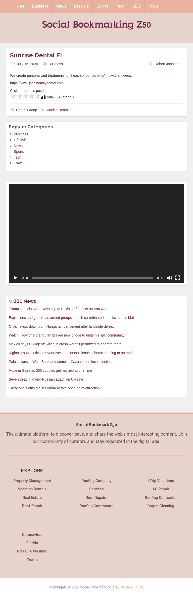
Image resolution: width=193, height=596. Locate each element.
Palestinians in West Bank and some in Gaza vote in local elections (61, 362)
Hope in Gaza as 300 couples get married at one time (50, 370)
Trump (32, 559)
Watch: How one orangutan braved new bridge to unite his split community (66, 335)
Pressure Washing (32, 551)
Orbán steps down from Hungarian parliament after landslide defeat (61, 326)
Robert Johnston (167, 64)
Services (96, 489)
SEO (136, 6)
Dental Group (26, 110)
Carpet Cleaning (160, 506)
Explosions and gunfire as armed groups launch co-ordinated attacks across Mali (71, 318)
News (61, 6)
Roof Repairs (96, 497)
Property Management (32, 480)
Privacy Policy (132, 587)
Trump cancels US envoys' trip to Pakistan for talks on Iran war (58, 309)
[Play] (15, 277)
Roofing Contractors (97, 506)
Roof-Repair (32, 506)
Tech (120, 6)
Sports (102, 6)
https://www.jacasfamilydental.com (37, 83)
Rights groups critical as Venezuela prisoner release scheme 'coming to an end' (70, 353)
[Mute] (169, 277)
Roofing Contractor (161, 497)
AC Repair (161, 489)
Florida (32, 543)
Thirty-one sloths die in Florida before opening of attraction (54, 388)
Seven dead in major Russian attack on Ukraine (46, 379)
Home (19, 6)
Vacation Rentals (32, 489)
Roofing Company (96, 480)
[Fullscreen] (177, 277)
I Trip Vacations (161, 480)
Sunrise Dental (57, 110)
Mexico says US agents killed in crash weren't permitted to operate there (65, 344)
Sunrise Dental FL (37, 55)
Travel (154, 6)
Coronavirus (32, 534)
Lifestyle (81, 6)
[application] (96, 233)
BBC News (24, 301)
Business (40, 6)
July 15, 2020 (27, 64)
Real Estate (32, 497)
